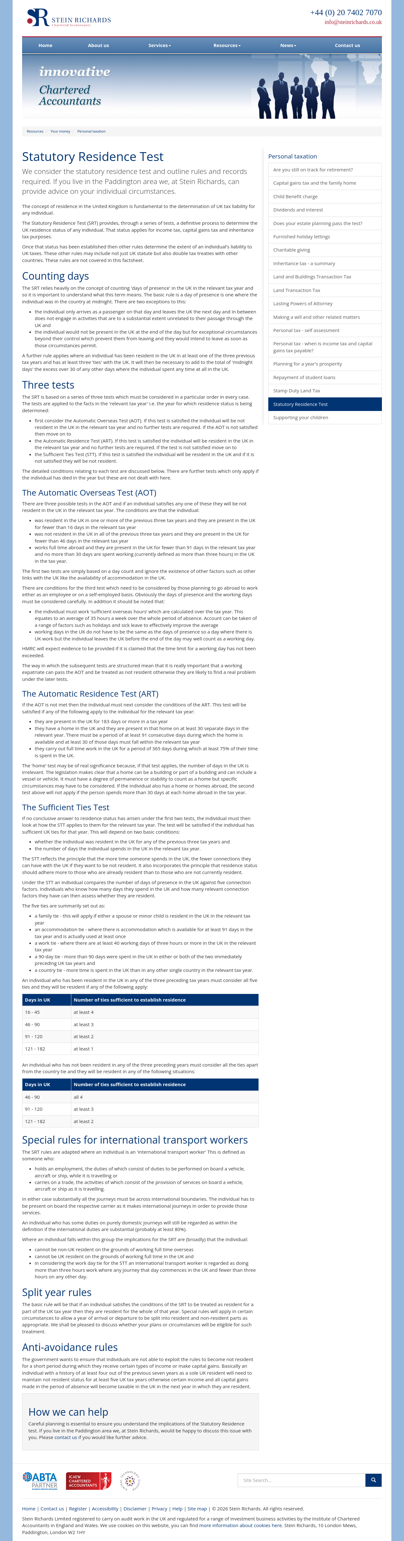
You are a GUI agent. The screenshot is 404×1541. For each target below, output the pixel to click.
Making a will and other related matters (316, 317)
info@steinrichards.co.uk (353, 22)
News (288, 45)
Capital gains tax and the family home (314, 183)
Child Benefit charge (295, 196)
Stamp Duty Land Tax (296, 390)
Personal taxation (91, 131)
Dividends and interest (298, 209)
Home (45, 45)
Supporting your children (300, 417)
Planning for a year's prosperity (307, 363)
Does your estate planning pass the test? (317, 223)
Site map (197, 1508)
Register (78, 1508)
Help (177, 1508)
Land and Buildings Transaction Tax (312, 276)
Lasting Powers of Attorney (302, 303)
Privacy (159, 1508)
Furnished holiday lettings (301, 236)
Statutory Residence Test (300, 404)
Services (160, 45)
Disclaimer (134, 1508)
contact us (66, 1437)
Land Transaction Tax (296, 290)
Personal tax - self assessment (306, 330)
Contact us (347, 45)
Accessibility (105, 1508)
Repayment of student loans (304, 377)
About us (98, 45)
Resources (227, 45)
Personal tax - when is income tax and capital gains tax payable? (322, 346)
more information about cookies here (240, 1525)
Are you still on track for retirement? (313, 169)
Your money (60, 131)
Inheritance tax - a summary (304, 263)
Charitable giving (291, 250)
